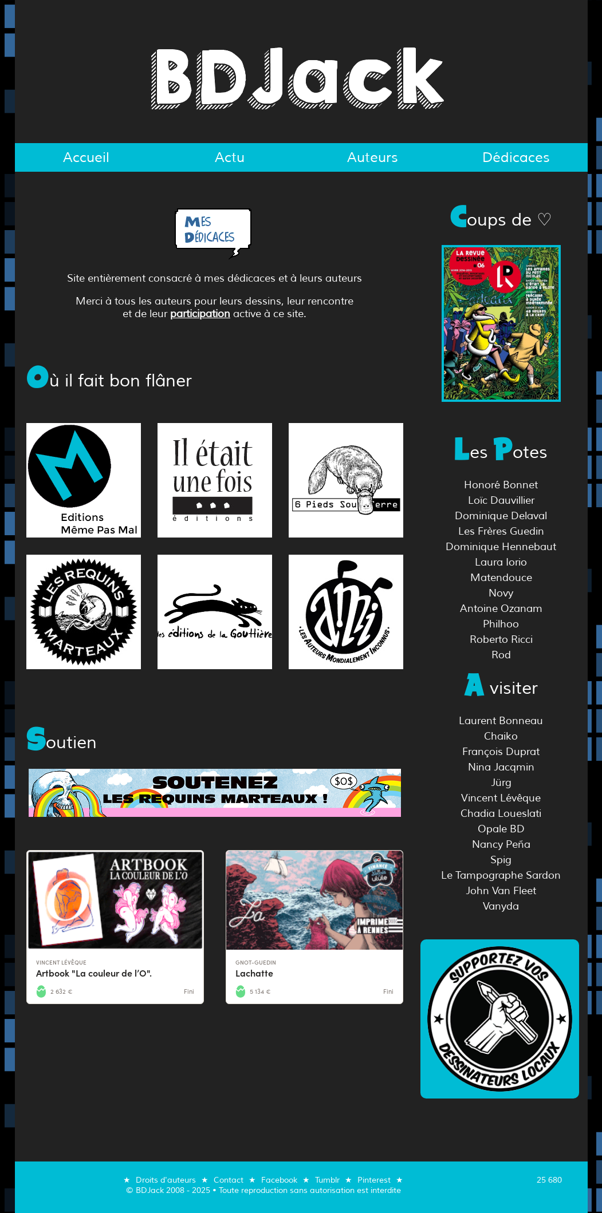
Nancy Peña (501, 844)
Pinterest (374, 1180)
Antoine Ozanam (501, 608)
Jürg (501, 782)
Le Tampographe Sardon (501, 875)
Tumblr (327, 1180)
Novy (501, 593)
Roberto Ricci (501, 639)
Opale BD (501, 829)
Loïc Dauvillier (501, 500)
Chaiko (501, 736)
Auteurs (372, 157)
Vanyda (501, 906)
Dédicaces (516, 157)
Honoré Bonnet (501, 485)
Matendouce (501, 577)
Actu (230, 157)
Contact (228, 1180)
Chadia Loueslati (501, 813)
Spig (500, 860)
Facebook (279, 1180)
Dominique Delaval (501, 515)
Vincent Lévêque (501, 798)
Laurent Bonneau (501, 720)
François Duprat (501, 751)
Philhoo (501, 624)
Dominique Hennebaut (501, 546)
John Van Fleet (501, 890)
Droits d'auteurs (166, 1180)
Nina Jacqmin (501, 767)
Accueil (86, 157)
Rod (501, 655)
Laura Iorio (501, 562)
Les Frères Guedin (501, 531)
